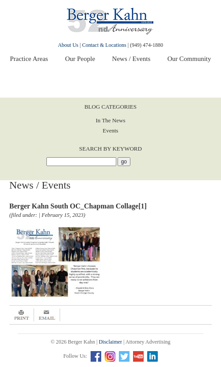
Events (110, 130)
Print (21, 315)
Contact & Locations (104, 45)
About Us (68, 45)
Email (47, 315)
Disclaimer (110, 342)
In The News (111, 120)
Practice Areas (29, 58)
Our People (80, 58)
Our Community (189, 58)
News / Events (131, 58)
